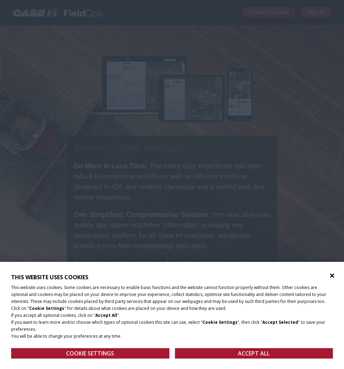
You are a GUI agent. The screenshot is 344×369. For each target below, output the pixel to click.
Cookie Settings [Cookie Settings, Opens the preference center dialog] (90, 356)
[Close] (332, 278)
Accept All (254, 356)
